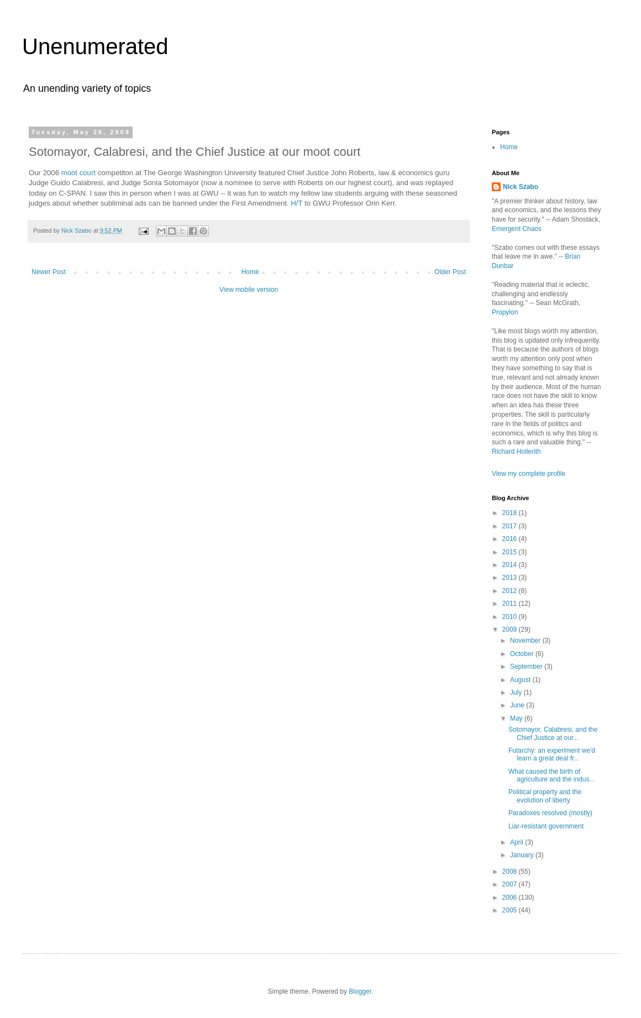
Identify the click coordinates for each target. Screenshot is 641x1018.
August (521, 680)
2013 (510, 577)
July (517, 692)
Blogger (360, 991)
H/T (296, 203)
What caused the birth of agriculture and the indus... (551, 775)
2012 (510, 591)
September (527, 666)
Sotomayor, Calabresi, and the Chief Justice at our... (552, 733)
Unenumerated (95, 46)
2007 (510, 884)
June (518, 705)
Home (250, 272)
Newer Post (48, 272)
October (522, 654)
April (517, 842)
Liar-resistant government (546, 826)
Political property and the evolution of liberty (544, 796)
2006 (510, 897)
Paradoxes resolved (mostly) (550, 813)
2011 (510, 603)
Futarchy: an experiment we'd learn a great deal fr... (551, 754)
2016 (510, 539)
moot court (78, 173)
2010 (510, 617)
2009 (510, 629)
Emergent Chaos (517, 229)
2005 (510, 910)
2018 (510, 513)
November (526, 640)
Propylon (505, 312)
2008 (510, 871)
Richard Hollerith (516, 451)
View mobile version (249, 289)
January (522, 855)
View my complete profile (528, 473)
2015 (510, 552)
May (517, 718)
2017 (510, 526)
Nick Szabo (520, 187)
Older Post (450, 272)
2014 (510, 565)
